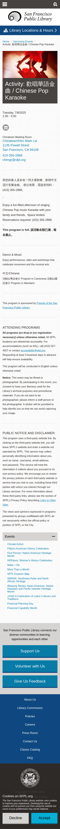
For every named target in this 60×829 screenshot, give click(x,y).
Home (6, 41)
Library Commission (30, 708)
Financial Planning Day (20, 603)
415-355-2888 (12, 155)
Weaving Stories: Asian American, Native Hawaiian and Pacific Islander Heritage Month (30, 589)
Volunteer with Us (30, 666)
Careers (30, 724)
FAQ (30, 758)
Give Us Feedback (30, 681)
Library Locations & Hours (31, 30)
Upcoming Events (23, 41)
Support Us (30, 651)
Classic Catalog (30, 749)
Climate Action (15, 544)
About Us (30, 699)
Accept (44, 818)
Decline (15, 818)
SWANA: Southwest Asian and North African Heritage (28, 580)
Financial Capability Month (22, 608)
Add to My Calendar (6, 127)
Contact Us (30, 741)
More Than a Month (18, 569)
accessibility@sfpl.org (33, 350)
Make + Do (13, 565)
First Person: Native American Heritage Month (29, 554)
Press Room (30, 733)
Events (10, 536)
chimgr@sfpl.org (14, 160)
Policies (30, 716)
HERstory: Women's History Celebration (29, 560)
